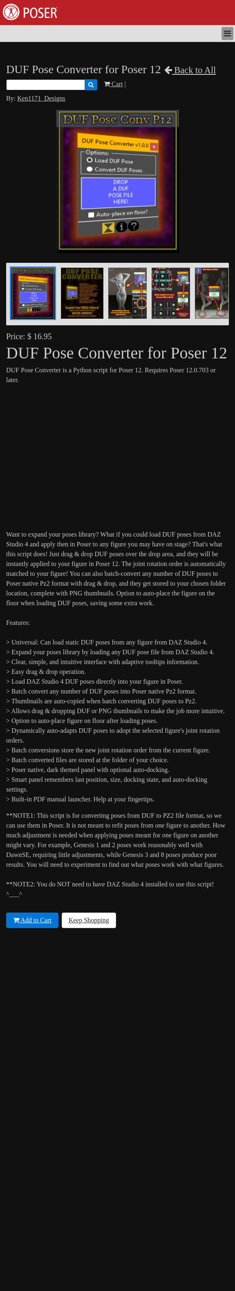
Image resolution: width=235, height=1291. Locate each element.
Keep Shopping (89, 920)
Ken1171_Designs (41, 98)
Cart (113, 84)
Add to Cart (32, 920)
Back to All (190, 70)
